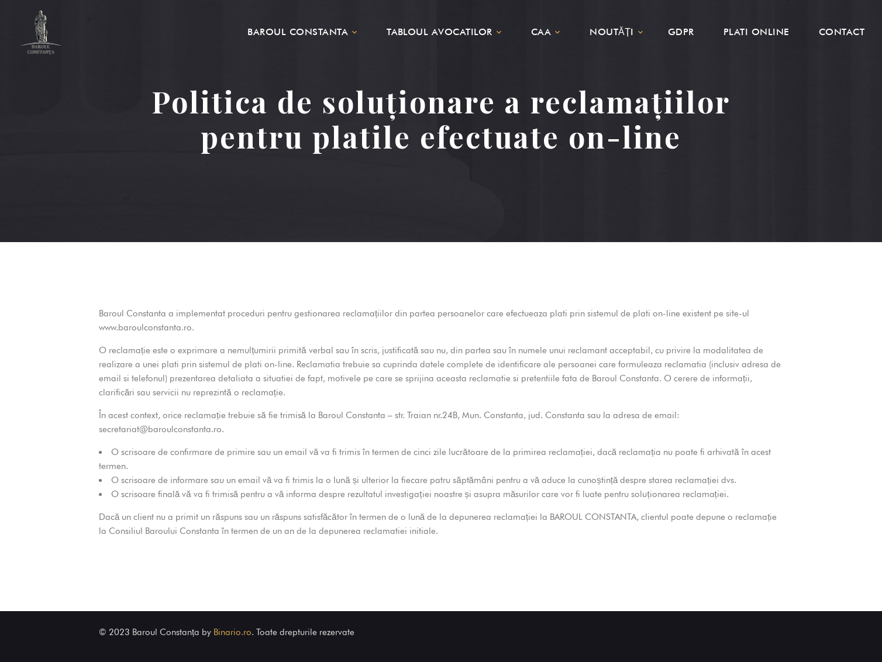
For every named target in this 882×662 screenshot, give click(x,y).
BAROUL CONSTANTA (297, 31)
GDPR (681, 31)
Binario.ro (232, 632)
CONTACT (841, 31)
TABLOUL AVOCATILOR (439, 31)
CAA (541, 31)
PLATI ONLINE (756, 31)
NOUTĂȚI (612, 31)
